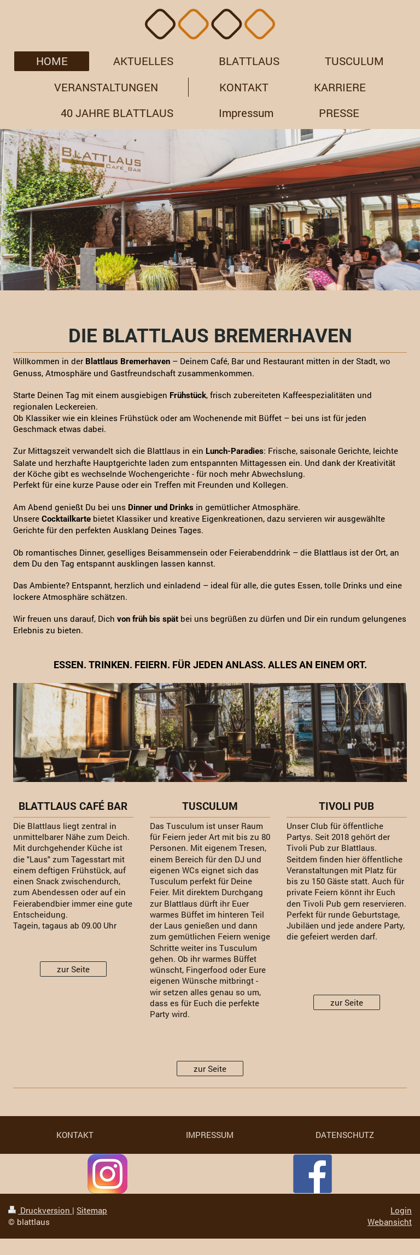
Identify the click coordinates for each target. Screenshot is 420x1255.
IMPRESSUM (210, 1134)
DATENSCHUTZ (345, 1134)
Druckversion (40, 1210)
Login (401, 1210)
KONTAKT (75, 1134)
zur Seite (73, 969)
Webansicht (390, 1221)
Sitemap (92, 1210)
